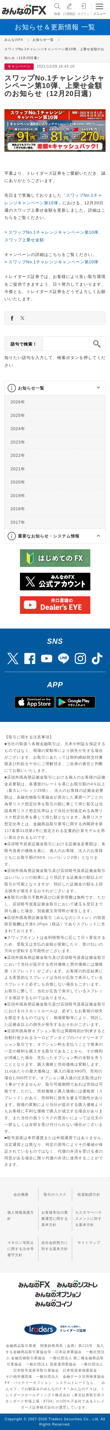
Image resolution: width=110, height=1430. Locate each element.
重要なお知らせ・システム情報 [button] (48, 536)
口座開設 (69, 9)
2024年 (18, 428)
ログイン (83, 9)
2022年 (18, 455)
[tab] (55, 388)
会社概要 (21, 1194)
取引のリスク (55, 1194)
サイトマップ (88, 1243)
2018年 (18, 508)
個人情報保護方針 (20, 1215)
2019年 (18, 495)
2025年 (18, 415)
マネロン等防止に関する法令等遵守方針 (20, 1249)
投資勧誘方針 (88, 1194)
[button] (93, 388)
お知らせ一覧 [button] (31, 388)
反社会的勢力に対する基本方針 (54, 1246)
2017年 (18, 522)
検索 (56, 9)
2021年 (18, 468)
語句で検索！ (24, 344)
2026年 (18, 402)
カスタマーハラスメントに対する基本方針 (88, 1218)
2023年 (18, 441)
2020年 (18, 482)
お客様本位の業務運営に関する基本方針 (54, 1218)
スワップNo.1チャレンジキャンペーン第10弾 (53, 262)
